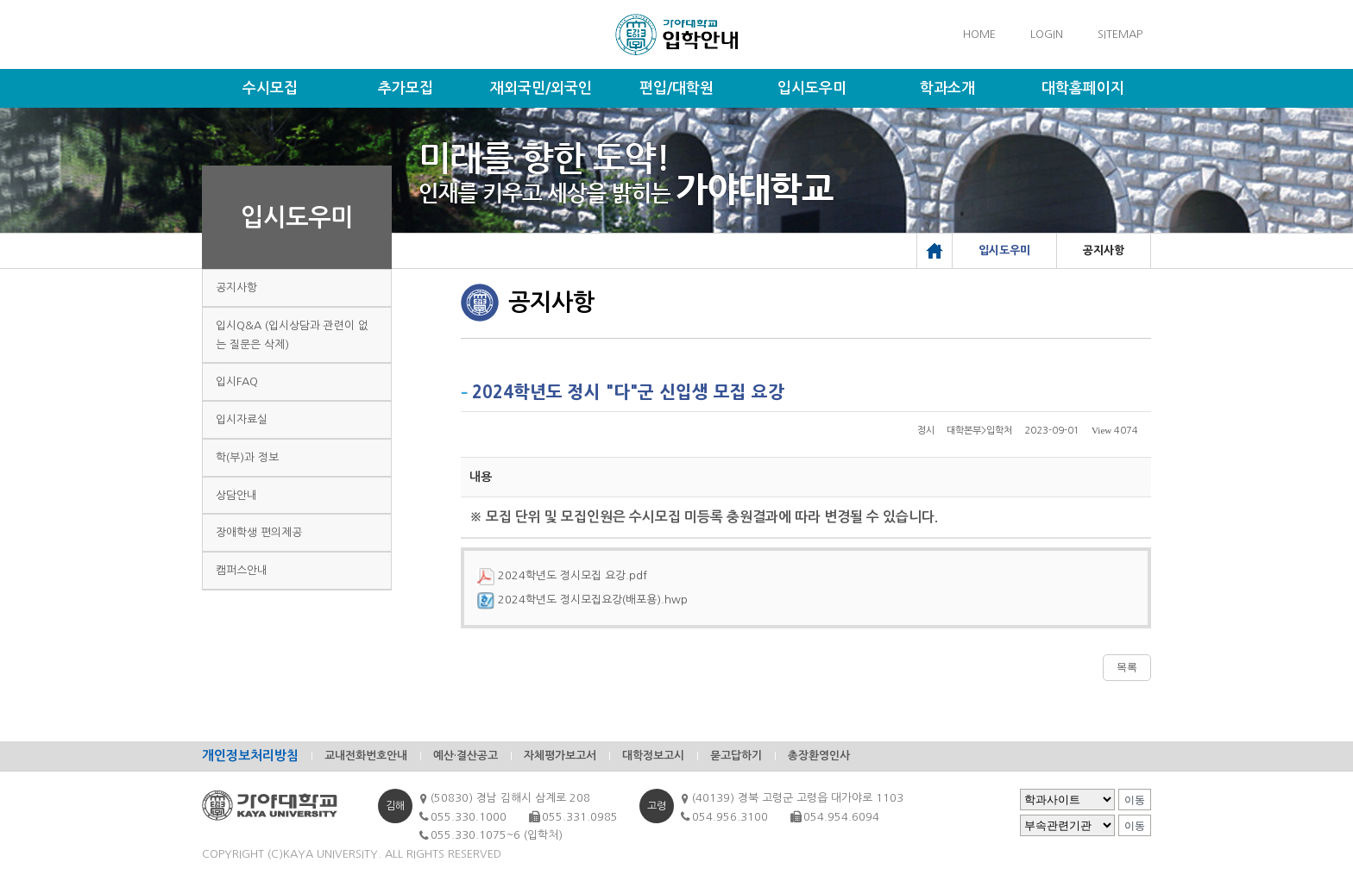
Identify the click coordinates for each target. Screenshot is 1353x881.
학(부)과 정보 (247, 457)
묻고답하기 (736, 755)
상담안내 (236, 495)
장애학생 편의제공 (259, 532)
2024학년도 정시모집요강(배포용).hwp (582, 599)
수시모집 (270, 88)
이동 (1134, 800)
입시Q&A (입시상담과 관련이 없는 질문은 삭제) (292, 335)
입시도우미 (811, 88)
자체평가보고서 (560, 755)
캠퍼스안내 (241, 570)
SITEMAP (1120, 34)
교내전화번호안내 (365, 755)
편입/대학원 (676, 88)
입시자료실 (241, 419)
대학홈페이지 (1082, 88)
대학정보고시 (653, 755)
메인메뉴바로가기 (0, 0)
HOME (979, 34)
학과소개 (947, 88)
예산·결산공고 (465, 755)
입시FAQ (237, 381)
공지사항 (236, 287)
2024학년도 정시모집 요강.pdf (562, 575)
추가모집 (405, 88)
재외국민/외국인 (541, 88)
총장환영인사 (819, 755)
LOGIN (1046, 34)
